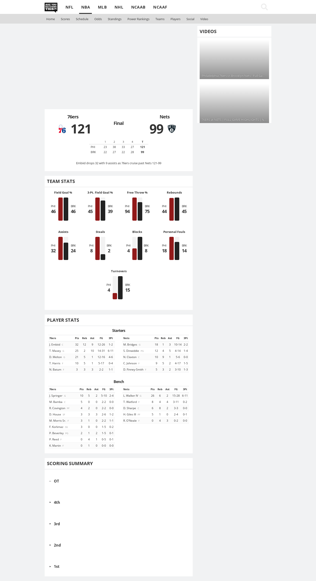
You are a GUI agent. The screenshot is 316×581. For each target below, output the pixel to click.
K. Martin (56, 445)
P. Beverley (59, 433)
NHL (119, 7)
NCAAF (160, 7)
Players (175, 19)
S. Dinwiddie (133, 350)
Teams (159, 19)
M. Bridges (132, 344)
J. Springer (57, 395)
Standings (114, 19)
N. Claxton (131, 357)
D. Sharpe (131, 408)
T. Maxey (57, 350)
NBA (85, 7)
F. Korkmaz (58, 427)
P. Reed (55, 439)
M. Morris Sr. (59, 420)
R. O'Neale (131, 420)
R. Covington (59, 408)
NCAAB (138, 7)
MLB (102, 7)
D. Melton (57, 357)
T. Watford (131, 402)
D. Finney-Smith (135, 369)
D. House (57, 414)
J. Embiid (56, 344)
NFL (69, 7)
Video (204, 19)
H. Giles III (132, 414)
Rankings (138, 19)
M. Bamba (57, 402)
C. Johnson (131, 363)
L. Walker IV (132, 395)
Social (190, 19)
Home (50, 19)
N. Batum (57, 369)
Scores (65, 19)
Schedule (82, 19)
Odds (98, 19)
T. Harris (56, 363)
